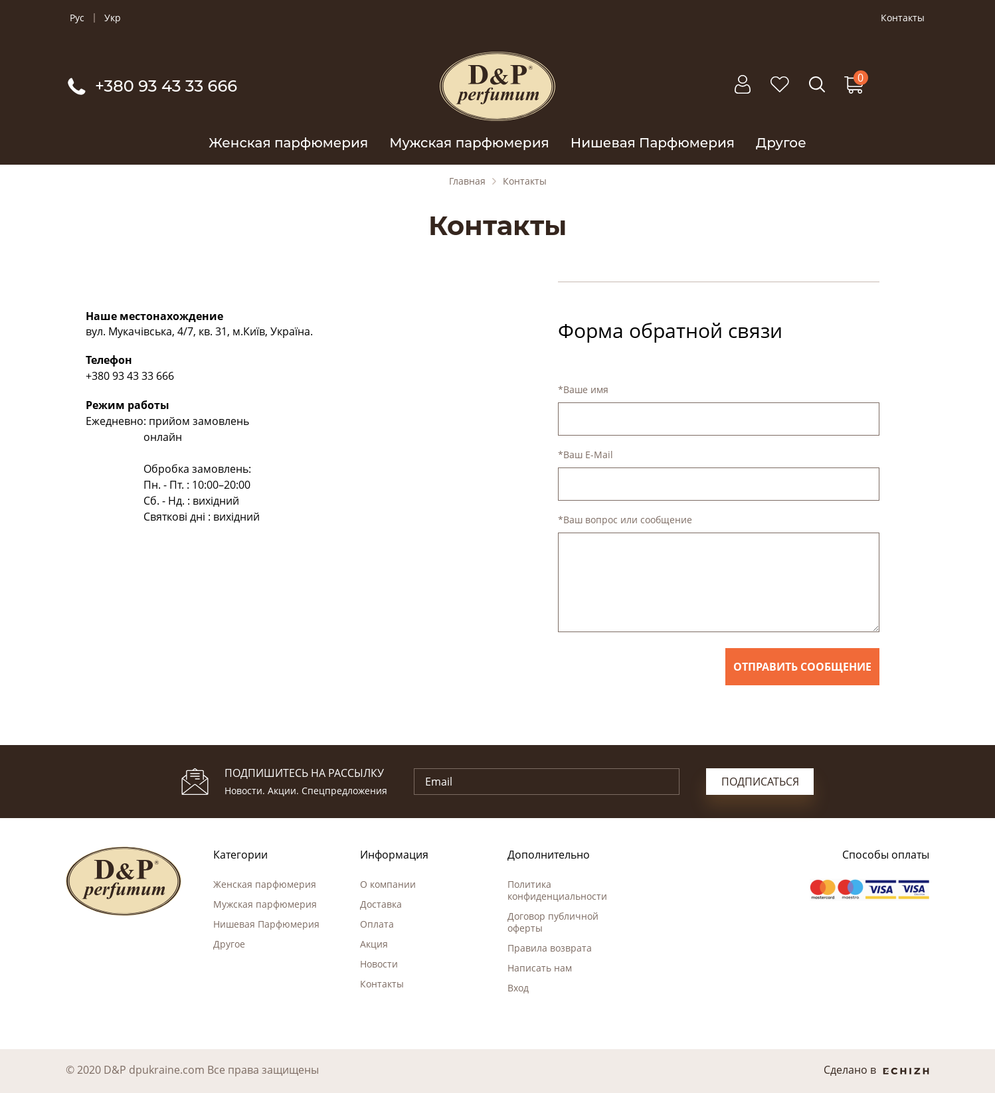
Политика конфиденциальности (557, 890)
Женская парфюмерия (288, 143)
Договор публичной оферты (552, 922)
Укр (112, 18)
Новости (379, 964)
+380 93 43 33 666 (130, 376)
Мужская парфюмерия (469, 143)
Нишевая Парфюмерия (653, 143)
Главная (467, 181)
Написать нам (539, 968)
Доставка (381, 904)
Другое (781, 143)
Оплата (377, 924)
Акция (374, 944)
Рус (77, 18)
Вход (518, 987)
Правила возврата (549, 948)
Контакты (903, 18)
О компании (388, 884)
